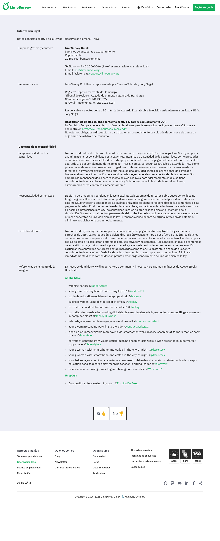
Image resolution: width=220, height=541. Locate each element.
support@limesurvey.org (104, 73)
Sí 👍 (101, 413)
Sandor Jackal (99, 285)
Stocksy (132, 301)
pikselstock (158, 349)
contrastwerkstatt (147, 321)
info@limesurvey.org (86, 70)
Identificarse (182, 7)
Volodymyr (161, 364)
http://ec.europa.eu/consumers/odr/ (104, 129)
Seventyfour (87, 335)
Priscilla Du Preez (127, 383)
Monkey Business (105, 316)
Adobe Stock (73, 278)
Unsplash (71, 375)
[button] (49, 7)
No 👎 (118, 413)
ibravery (136, 296)
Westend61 (137, 291)
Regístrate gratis (204, 7)
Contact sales (164, 7)
